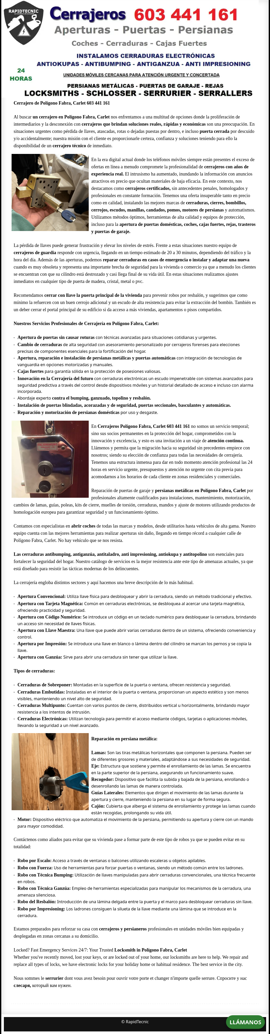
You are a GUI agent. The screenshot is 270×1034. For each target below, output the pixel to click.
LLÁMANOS (245, 1022)
